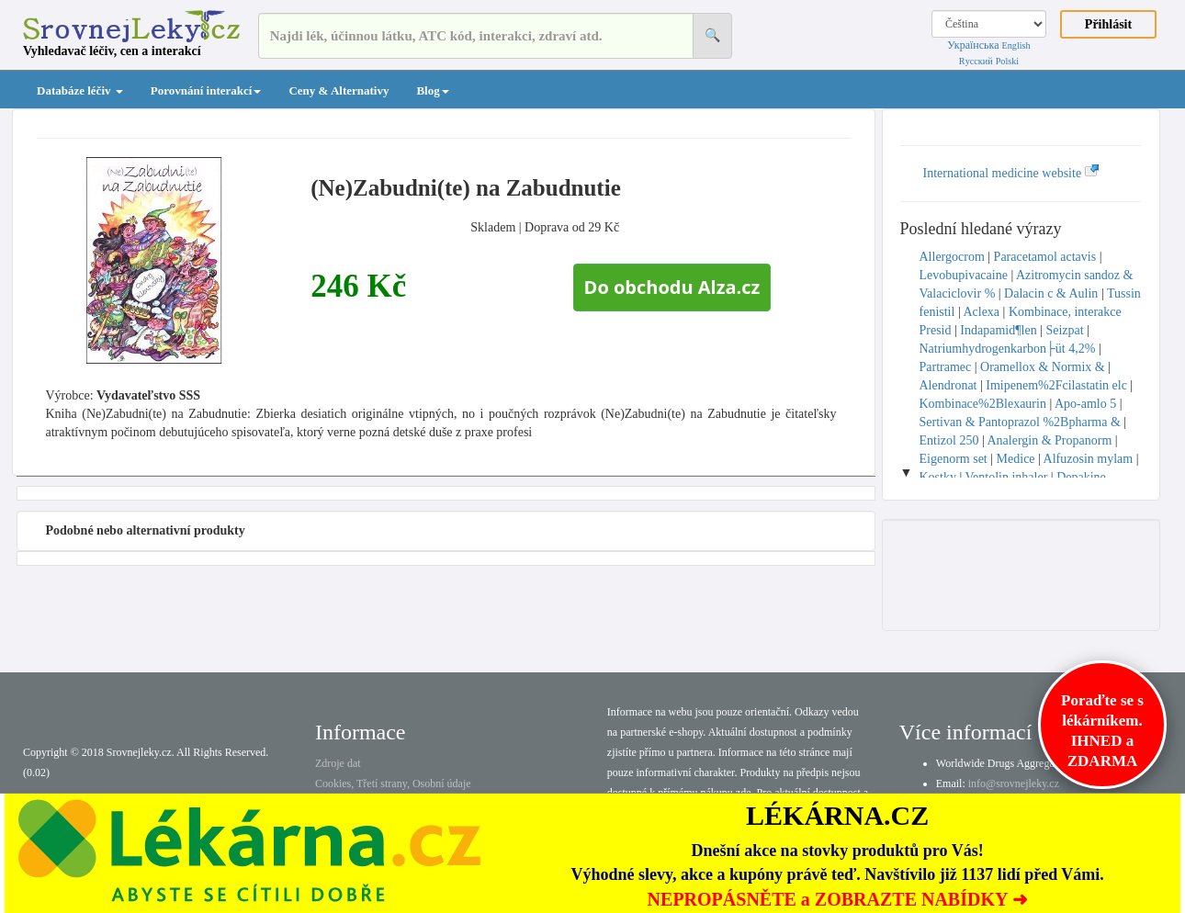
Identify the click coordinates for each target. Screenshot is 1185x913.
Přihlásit (1108, 24)
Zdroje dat (338, 763)
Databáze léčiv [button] (80, 90)
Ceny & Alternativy (338, 90)
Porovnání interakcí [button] (206, 90)
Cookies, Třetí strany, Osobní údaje (393, 783)
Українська (973, 45)
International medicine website (1011, 173)
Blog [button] (432, 90)
